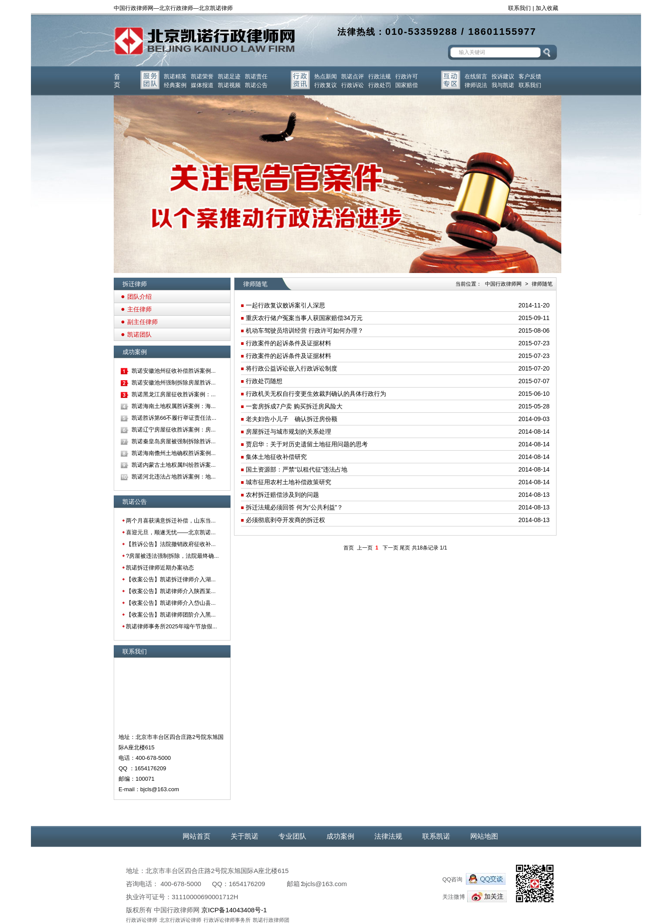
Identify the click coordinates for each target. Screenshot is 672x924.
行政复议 (325, 85)
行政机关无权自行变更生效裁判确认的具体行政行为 (316, 393)
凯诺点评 (352, 76)
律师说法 (476, 85)
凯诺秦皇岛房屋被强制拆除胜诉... (174, 441)
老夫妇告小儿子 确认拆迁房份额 (291, 418)
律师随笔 (542, 284)
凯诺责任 (256, 76)
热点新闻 (325, 76)
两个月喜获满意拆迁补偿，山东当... (171, 520)
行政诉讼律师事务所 (227, 920)
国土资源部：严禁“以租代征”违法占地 (296, 469)
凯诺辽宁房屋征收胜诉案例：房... (174, 429)
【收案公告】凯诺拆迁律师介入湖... (171, 579)
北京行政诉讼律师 (180, 920)
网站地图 (484, 836)
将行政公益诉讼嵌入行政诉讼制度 (291, 368)
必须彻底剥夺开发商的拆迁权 (285, 519)
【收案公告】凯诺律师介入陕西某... (171, 591)
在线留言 (476, 76)
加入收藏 (547, 8)
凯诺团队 (139, 334)
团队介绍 (139, 296)
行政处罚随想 (264, 381)
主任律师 (139, 309)
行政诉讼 (352, 85)
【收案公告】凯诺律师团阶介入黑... (171, 614)
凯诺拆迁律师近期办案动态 (160, 567)
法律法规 (388, 836)
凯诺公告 (256, 85)
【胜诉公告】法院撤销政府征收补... (171, 544)
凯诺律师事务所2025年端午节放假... (171, 626)
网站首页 (196, 836)
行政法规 (379, 76)
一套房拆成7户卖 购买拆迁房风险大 (294, 406)
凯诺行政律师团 (271, 920)
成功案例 (340, 836)
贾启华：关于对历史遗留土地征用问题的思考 (307, 444)
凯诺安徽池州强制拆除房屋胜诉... (174, 382)
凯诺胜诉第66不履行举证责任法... (174, 418)
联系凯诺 (436, 836)
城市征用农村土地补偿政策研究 (288, 482)
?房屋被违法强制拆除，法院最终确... (172, 556)
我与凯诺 (503, 85)
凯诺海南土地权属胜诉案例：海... (174, 406)
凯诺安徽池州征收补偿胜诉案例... (174, 371)
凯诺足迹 (229, 76)
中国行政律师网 (503, 284)
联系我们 (519, 8)
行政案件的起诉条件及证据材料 (288, 343)
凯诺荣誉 (202, 76)
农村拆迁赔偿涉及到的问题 (282, 494)
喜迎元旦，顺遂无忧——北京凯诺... (171, 532)
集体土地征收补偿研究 (276, 456)
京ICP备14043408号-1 (234, 910)
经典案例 (175, 85)
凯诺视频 (229, 85)
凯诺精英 (175, 76)
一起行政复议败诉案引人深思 (285, 305)
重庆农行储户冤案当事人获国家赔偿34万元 (304, 317)
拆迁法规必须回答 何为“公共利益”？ (294, 507)
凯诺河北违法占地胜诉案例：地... (174, 476)
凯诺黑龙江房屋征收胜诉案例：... (174, 394)
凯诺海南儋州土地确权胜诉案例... (174, 453)
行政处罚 (379, 85)
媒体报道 (202, 85)
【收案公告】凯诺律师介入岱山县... (171, 603)
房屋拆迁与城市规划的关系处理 (288, 431)
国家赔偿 (406, 85)
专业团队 (292, 836)
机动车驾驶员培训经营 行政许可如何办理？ (304, 330)
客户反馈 (530, 76)
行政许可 (406, 76)
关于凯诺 (244, 836)
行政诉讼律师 (141, 920)
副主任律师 (142, 321)
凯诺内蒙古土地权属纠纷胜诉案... (174, 465)
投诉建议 (503, 76)
